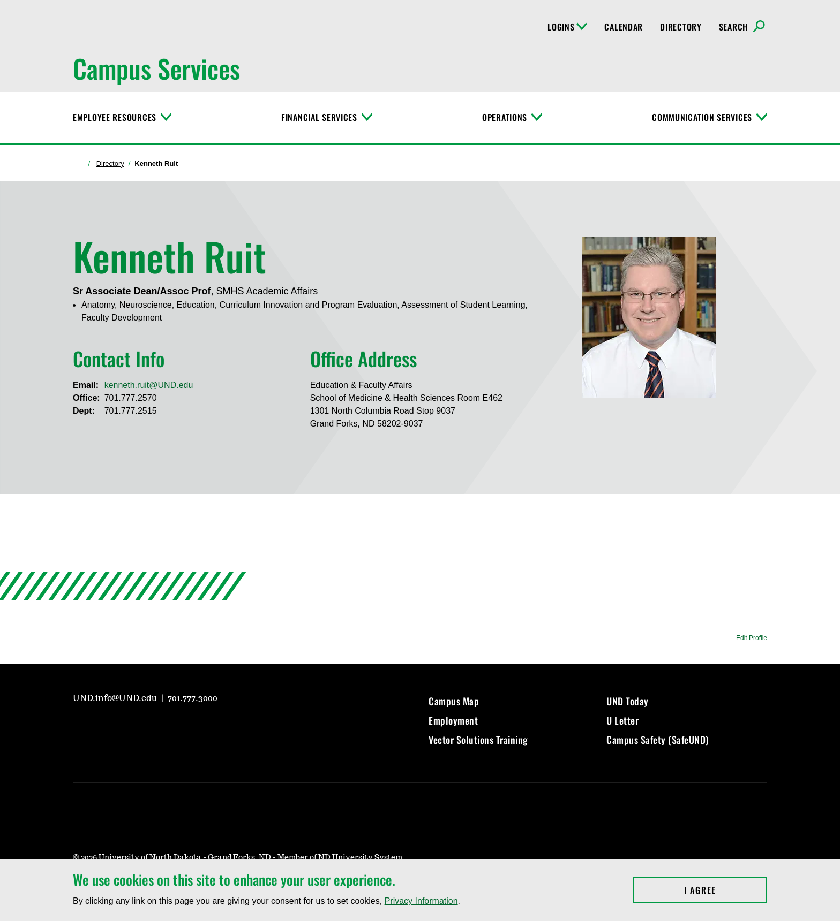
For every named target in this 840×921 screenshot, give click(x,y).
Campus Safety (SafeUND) (657, 740)
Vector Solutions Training (478, 740)
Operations (504, 117)
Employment (453, 720)
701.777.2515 (130, 410)
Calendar (623, 26)
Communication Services (702, 117)
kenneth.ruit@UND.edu (148, 385)
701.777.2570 (130, 397)
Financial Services (319, 117)
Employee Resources (114, 117)
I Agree (725, 890)
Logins (567, 26)
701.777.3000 (193, 698)
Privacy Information (421, 900)
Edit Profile (751, 638)
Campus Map (454, 701)
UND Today (627, 701)
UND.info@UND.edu (116, 698)
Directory (680, 26)
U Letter (622, 720)
